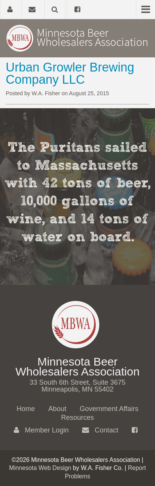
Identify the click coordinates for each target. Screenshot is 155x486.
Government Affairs (109, 409)
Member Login (41, 430)
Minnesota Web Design (40, 468)
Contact (100, 430)
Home (26, 409)
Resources (77, 417)
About (57, 409)
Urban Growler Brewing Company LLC (70, 73)
